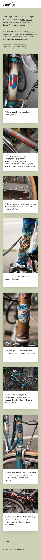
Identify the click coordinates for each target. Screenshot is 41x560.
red (33, 31)
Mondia (29, 19)
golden (27, 34)
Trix (33, 353)
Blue (29, 31)
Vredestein (14, 209)
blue (13, 112)
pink (4, 40)
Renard (29, 475)
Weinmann (30, 166)
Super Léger (7, 17)
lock (29, 161)
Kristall (23, 22)
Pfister (21, 400)
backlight (15, 517)
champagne (12, 37)
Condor (16, 22)
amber (31, 37)
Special (7, 47)
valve (7, 209)
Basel (9, 395)
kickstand (18, 397)
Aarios (22, 25)
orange (34, 34)
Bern (9, 112)
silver (5, 37)
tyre (31, 206)
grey (20, 37)
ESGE (24, 395)
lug (32, 112)
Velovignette (9, 524)
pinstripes (24, 164)
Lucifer (7, 519)
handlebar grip (10, 161)
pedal (16, 400)
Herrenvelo (21, 161)
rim (14, 206)
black (15, 34)
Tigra (23, 19)
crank (19, 395)
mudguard (16, 164)
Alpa (10, 25)
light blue (10, 40)
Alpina (16, 25)
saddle (7, 478)
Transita (20, 478)
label (28, 112)
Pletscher (29, 400)
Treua (28, 353)
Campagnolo (10, 159)
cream (25, 37)
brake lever (21, 156)
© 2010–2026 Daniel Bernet (14, 549)
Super (13, 166)
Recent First (19, 47)
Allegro (5, 22)
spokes (26, 206)
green (5, 34)
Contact (6, 541)
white (10, 34)
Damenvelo (20, 112)
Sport (15, 17)
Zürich (9, 204)
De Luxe (24, 17)
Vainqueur (21, 166)
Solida (7, 402)
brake (14, 156)
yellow (21, 34)
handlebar (24, 159)
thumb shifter (20, 353)
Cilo (10, 22)
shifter (31, 164)
